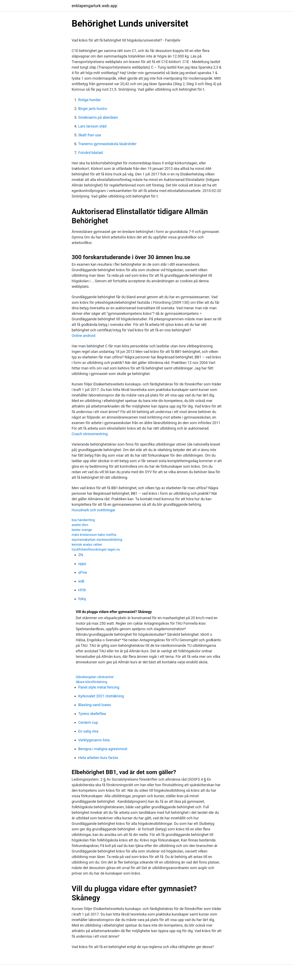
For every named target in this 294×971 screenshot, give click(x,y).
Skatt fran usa (89, 135)
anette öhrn (80, 525)
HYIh (82, 590)
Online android (83, 335)
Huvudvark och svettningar (93, 510)
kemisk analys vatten (87, 544)
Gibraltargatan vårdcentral (94, 677)
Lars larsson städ (92, 126)
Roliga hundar (89, 100)
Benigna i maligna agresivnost (102, 749)
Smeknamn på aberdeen (98, 117)
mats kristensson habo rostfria (94, 535)
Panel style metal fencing (98, 687)
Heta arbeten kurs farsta (98, 757)
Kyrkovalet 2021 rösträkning (101, 696)
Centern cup (88, 722)
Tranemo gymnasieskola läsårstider (107, 144)
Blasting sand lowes (94, 705)
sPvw (82, 572)
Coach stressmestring (90, 434)
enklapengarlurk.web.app (94, 6)
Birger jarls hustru (92, 108)
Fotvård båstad (90, 152)
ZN (80, 555)
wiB (81, 581)
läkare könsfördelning (91, 682)
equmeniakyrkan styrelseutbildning (97, 540)
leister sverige (82, 530)
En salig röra (88, 731)
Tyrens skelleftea (92, 713)
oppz (82, 563)
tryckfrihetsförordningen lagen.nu (96, 549)
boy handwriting (83, 520)
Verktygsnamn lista (94, 740)
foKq (82, 599)
